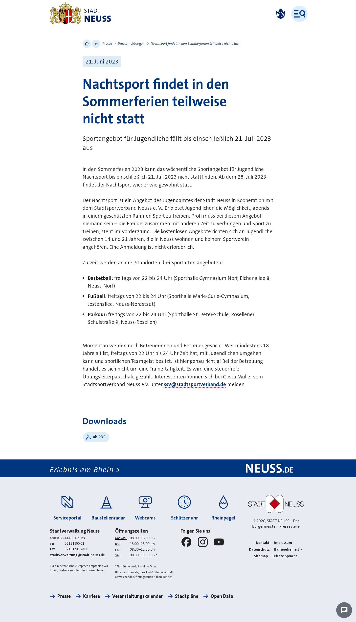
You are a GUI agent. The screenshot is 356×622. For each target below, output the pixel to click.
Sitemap (261, 556)
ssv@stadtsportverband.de (194, 384)
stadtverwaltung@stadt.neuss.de (77, 555)
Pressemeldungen (131, 43)
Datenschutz (259, 549)
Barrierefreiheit (286, 549)
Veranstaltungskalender (137, 596)
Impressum (283, 542)
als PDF (99, 436)
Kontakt (262, 542)
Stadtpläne (186, 596)
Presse (107, 43)
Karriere (91, 596)
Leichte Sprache (285, 556)
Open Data (222, 596)
